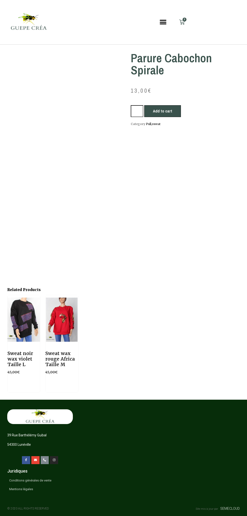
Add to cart (162, 111)
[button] (163, 22)
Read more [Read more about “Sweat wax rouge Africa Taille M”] (61, 386)
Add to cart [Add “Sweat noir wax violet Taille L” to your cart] (23, 386)
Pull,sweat (153, 124)
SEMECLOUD (230, 508)
